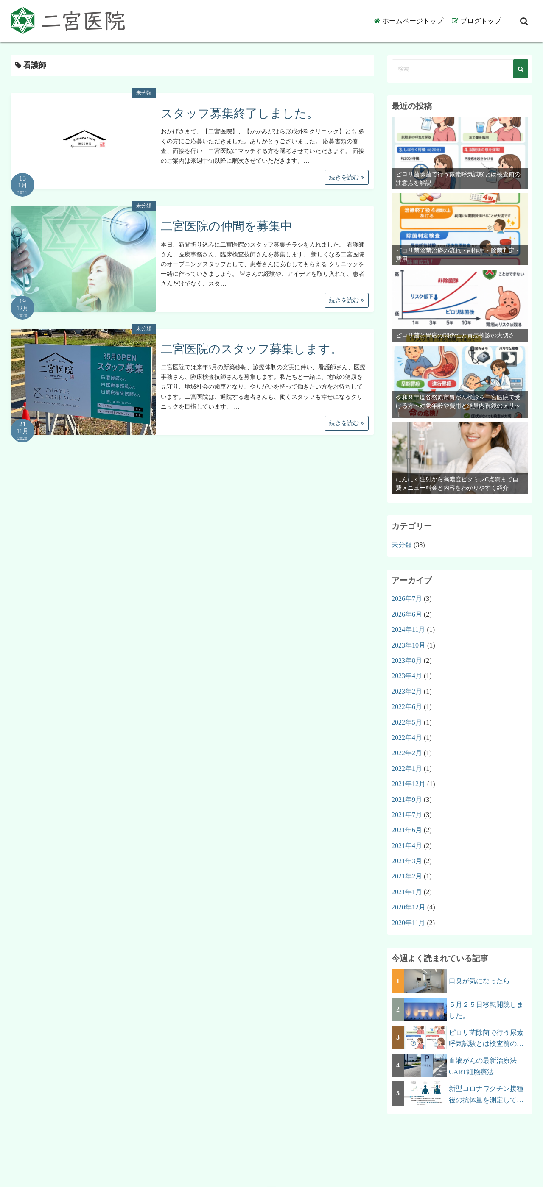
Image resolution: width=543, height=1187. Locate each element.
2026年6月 (407, 614)
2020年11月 (408, 922)
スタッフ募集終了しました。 (240, 113)
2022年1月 (407, 768)
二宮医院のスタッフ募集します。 (251, 349)
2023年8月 (407, 660)
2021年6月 (407, 830)
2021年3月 (407, 861)
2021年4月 (407, 845)
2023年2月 (407, 691)
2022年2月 (407, 752)
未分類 (143, 93)
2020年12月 (408, 907)
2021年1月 (407, 891)
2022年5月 (407, 722)
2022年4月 (407, 737)
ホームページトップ (412, 21)
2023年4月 (407, 675)
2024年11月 (408, 629)
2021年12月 (408, 783)
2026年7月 (407, 598)
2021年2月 (407, 876)
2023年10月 (408, 645)
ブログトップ (480, 21)
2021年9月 (407, 799)
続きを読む (346, 177)
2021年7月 (407, 814)
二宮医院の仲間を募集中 (226, 226)
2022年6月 (407, 706)
